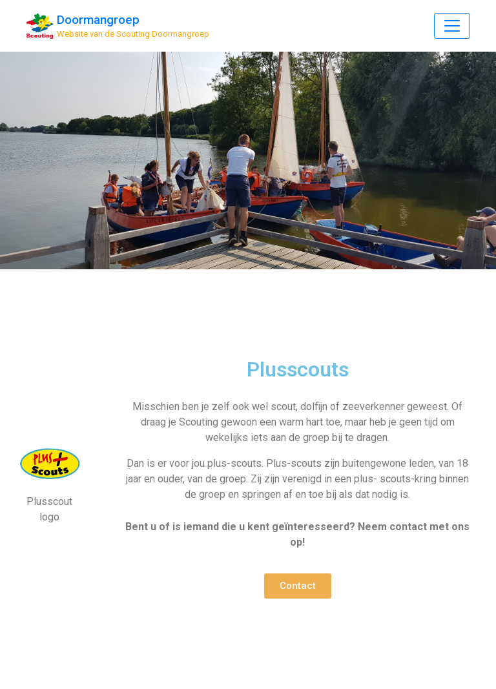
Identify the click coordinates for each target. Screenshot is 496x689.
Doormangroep (98, 19)
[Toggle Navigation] (452, 26)
